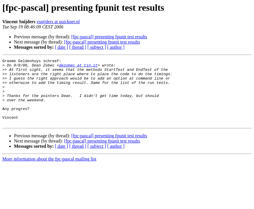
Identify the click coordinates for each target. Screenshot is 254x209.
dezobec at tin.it (78, 66)
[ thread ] (77, 47)
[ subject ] (96, 47)
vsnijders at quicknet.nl (58, 21)
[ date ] (61, 47)
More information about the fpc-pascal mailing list (49, 172)
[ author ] (116, 47)
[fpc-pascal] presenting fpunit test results (109, 36)
